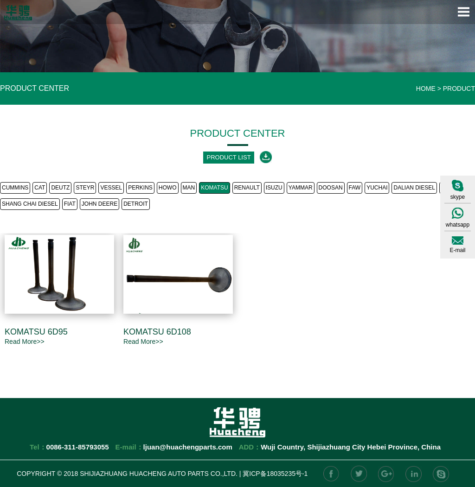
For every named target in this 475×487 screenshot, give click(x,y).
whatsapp (457, 224)
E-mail (457, 250)
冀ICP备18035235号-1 (275, 473)
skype (457, 197)
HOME (426, 88)
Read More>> (25, 341)
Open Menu (463, 11)
